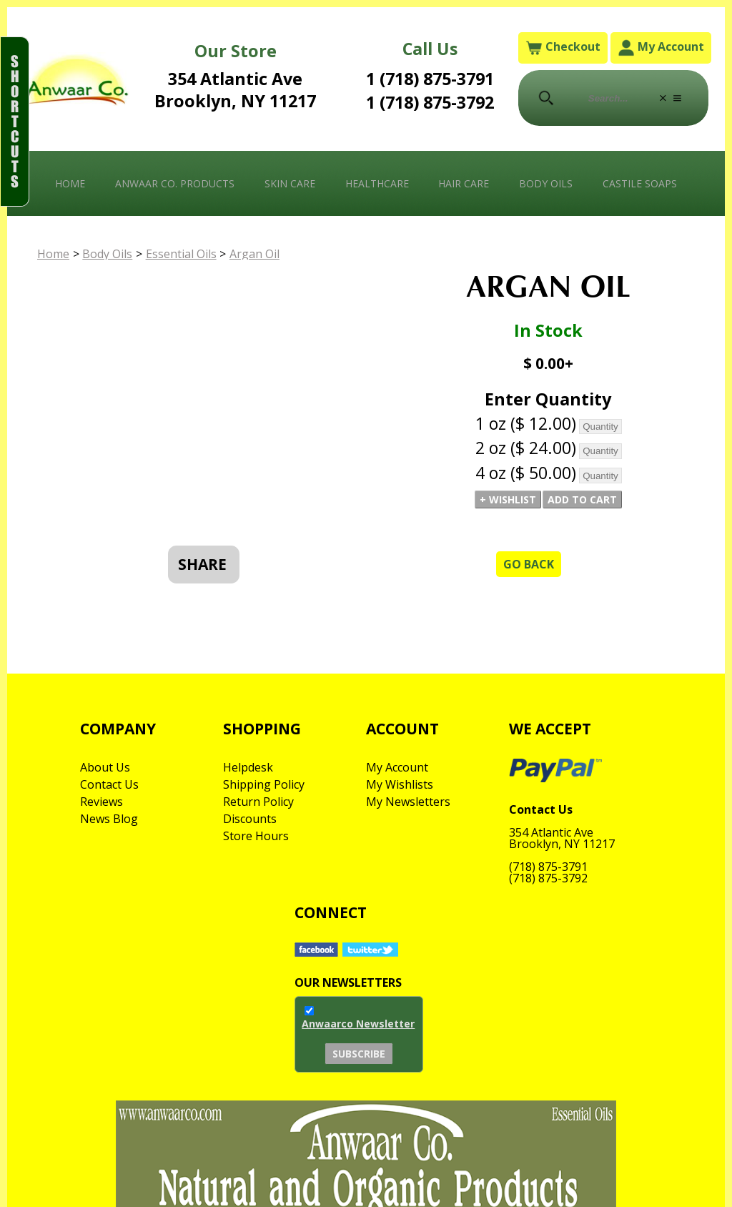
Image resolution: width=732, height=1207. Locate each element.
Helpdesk (248, 767)
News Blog (109, 819)
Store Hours (256, 836)
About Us (105, 767)
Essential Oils (181, 254)
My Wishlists (399, 784)
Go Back (528, 564)
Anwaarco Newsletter (358, 1023)
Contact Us (109, 784)
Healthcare (377, 183)
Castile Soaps (640, 183)
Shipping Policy (264, 784)
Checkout (562, 47)
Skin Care (289, 183)
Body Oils (546, 183)
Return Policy (258, 801)
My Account (661, 47)
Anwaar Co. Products (174, 183)
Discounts (250, 819)
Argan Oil (254, 254)
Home (70, 183)
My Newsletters (408, 801)
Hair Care (463, 183)
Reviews (101, 801)
